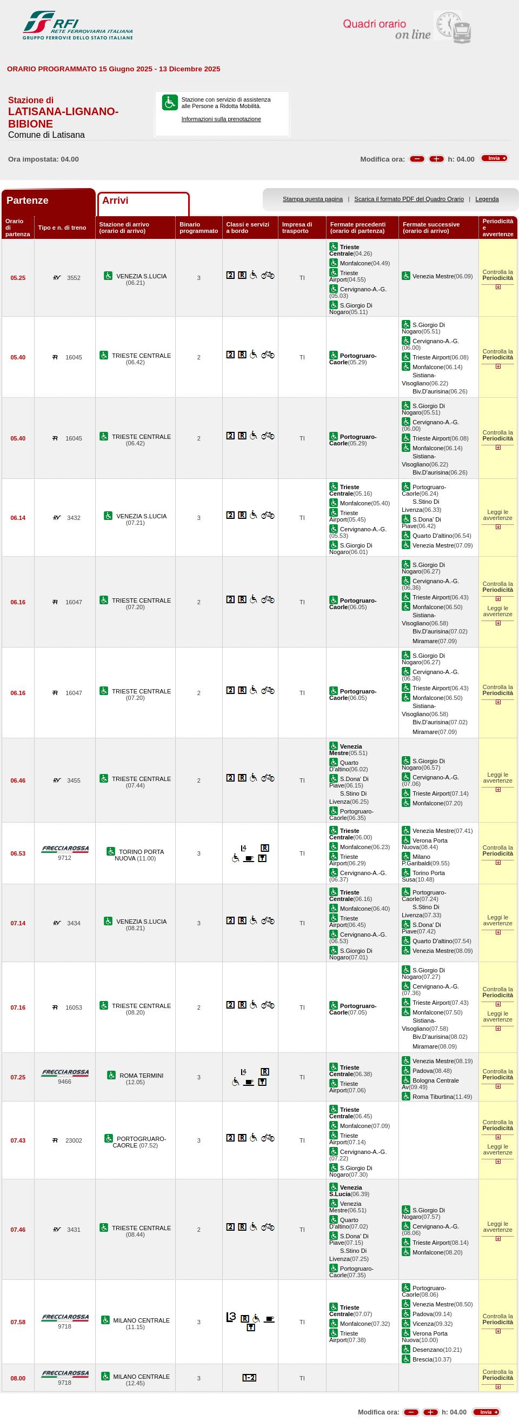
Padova (422, 1070)
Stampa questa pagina (313, 199)
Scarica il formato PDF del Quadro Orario (409, 199)
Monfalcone (355, 263)
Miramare (425, 641)
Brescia (422, 1359)
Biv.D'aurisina (430, 391)
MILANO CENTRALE (142, 1320)
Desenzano (427, 1349)
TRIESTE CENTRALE (141, 355)
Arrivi (115, 200)
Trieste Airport (343, 276)
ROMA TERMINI (141, 1075)
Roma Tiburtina (432, 1096)
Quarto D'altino (432, 535)
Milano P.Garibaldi (416, 859)
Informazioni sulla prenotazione (221, 119)
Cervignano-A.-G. (363, 289)
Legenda (487, 199)
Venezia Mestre (433, 276)
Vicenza (423, 1323)
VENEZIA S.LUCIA (141, 276)
